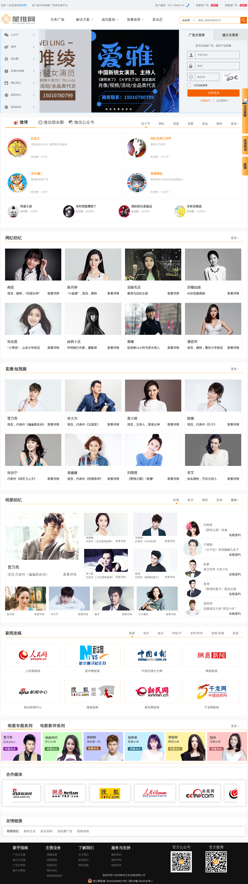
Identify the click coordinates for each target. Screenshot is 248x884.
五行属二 (37, 173)
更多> (234, 123)
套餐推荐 (134, 19)
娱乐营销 (46, 831)
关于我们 (83, 854)
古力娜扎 (143, 614)
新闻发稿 (16, 106)
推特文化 (30, 831)
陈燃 (190, 418)
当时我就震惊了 (86, 206)
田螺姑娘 (194, 287)
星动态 (157, 19)
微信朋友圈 (54, 122)
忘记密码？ (222, 100)
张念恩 (12, 342)
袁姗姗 (72, 473)
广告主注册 (19, 854)
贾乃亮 (12, 418)
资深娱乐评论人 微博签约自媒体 (49, 144)
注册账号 (205, 100)
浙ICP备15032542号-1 (141, 881)
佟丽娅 (89, 537)
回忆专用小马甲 (160, 138)
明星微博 (52, 859)
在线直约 (235, 535)
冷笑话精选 (194, 206)
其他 (219, 500)
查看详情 (53, 293)
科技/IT (177, 633)
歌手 (191, 500)
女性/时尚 (196, 633)
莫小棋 (132, 418)
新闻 (132, 633)
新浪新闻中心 (33, 707)
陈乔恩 (10, 614)
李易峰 (139, 537)
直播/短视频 (17, 70)
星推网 (22, 5)
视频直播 (52, 854)
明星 (176, 123)
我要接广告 (231, 5)
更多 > (235, 726)
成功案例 (108, 19)
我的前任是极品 (141, 206)
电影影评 (116, 865)
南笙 (10, 287)
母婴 (191, 123)
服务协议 (116, 854)
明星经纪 (16, 94)
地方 (146, 633)
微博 (13, 46)
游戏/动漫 (217, 633)
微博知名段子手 (40, 179)
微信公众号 (84, 122)
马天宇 (54, 614)
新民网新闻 (152, 707)
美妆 (205, 123)
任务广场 (57, 19)
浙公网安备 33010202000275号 (110, 881)
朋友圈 (14, 58)
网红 (162, 123)
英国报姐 (156, 173)
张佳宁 (12, 473)
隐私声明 (116, 859)
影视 (176, 500)
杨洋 (97, 614)
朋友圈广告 (65, 831)
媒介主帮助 (19, 870)
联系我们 (83, 859)
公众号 (14, 34)
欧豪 (206, 564)
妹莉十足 (74, 342)
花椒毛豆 (134, 287)
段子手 (145, 123)
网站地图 (83, 865)
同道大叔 (26, 206)
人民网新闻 (32, 671)
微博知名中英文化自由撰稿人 (167, 179)
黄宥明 (207, 603)
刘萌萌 (132, 473)
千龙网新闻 (211, 707)
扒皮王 (35, 138)
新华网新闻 (92, 671)
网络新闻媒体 (54, 875)
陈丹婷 (72, 287)
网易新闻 (211, 671)
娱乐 (161, 633)
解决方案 (83, 19)
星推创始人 (9, 741)
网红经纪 (16, 82)
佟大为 (72, 418)
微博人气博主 (158, 144)
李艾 (190, 473)
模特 (205, 500)
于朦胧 (207, 544)
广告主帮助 (19, 865)
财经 (219, 123)
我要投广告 (202, 5)
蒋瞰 (130, 342)
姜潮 (206, 584)
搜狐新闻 (92, 707)
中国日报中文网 (152, 671)
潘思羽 (192, 342)
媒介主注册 (19, 859)
